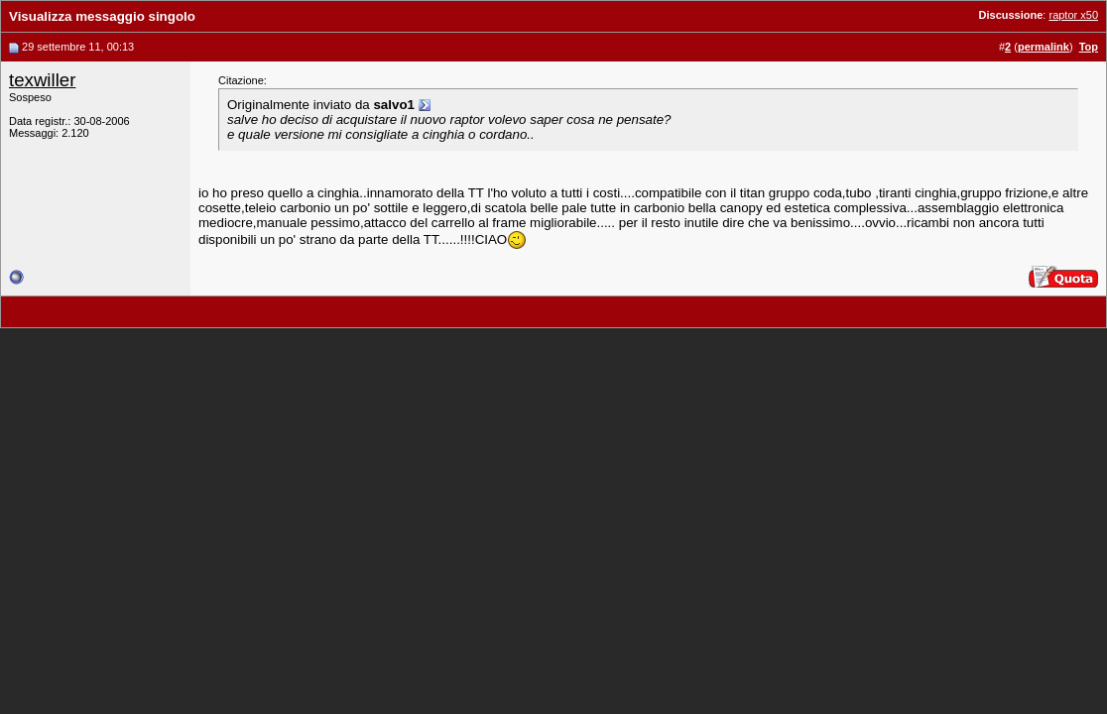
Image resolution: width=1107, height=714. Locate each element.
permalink (1043, 47)
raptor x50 (1073, 15)
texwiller (42, 79)
